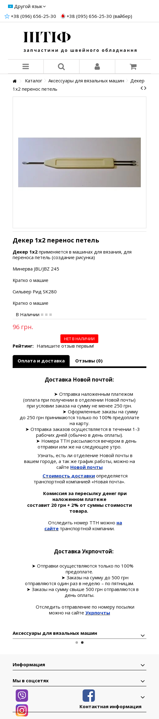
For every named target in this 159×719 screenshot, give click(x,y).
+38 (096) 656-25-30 (33, 16)
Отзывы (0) (89, 360)
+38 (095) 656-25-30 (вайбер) (99, 16)
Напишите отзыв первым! (65, 346)
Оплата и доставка (41, 360)
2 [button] (82, 642)
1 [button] (76, 642)
